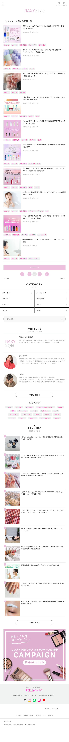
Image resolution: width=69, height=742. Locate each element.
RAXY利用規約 (17, 695)
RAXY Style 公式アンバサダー (45, 407)
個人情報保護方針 (28, 715)
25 (39, 274)
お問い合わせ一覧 (18, 724)
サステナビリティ (30, 724)
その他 (39, 310)
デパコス (32, 140)
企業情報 (18, 715)
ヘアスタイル (14, 414)
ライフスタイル (34, 258)
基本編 (60, 407)
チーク (32, 69)
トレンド (22, 92)
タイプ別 (32, 164)
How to (6, 45)
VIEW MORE (34, 395)
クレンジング (42, 235)
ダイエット (33, 418)
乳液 (37, 116)
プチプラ (24, 140)
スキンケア (35, 32)
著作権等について (41, 715)
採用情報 (50, 715)
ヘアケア (34, 245)
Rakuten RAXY (12, 4)
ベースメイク (36, 56)
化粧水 (31, 116)
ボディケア (40, 299)
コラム (4, 310)
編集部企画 (23, 45)
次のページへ (34, 267)
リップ (25, 69)
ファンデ (22, 418)
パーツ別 (47, 414)
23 (29, 274)
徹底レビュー (16, 69)
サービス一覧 (8, 724)
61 (47, 274)
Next (62, 278)
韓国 (30, 187)
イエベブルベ (26, 414)
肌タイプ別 (32, 45)
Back (6, 278)
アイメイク (6, 299)
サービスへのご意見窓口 (30, 695)
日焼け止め (42, 45)
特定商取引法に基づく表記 (46, 695)
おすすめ (14, 45)
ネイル (34, 79)
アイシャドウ (22, 411)
